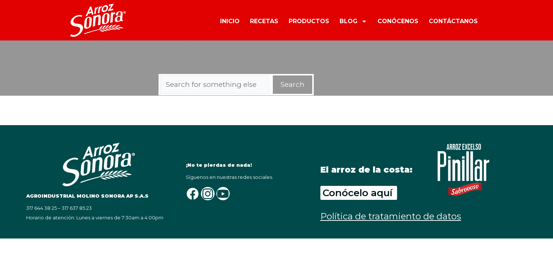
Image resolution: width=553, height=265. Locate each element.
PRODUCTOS (309, 21)
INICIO (230, 21)
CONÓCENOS (398, 21)
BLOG (353, 21)
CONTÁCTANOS (453, 21)
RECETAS (264, 21)
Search (293, 84)
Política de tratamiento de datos (390, 216)
